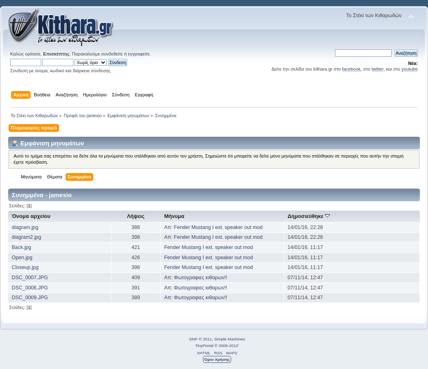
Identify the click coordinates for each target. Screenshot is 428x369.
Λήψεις (135, 216)
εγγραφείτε (139, 53)
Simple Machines (229, 339)
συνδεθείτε (112, 53)
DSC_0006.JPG (30, 288)
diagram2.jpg (26, 237)
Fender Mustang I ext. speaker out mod (208, 247)
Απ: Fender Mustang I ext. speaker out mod (213, 227)
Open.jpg (22, 257)
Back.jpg (21, 247)
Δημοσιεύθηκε (308, 216)
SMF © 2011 (200, 339)
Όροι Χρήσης (217, 359)
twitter (377, 69)
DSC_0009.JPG (30, 297)
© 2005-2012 (226, 345)
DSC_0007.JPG (30, 277)
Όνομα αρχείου (31, 216)
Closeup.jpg (25, 267)
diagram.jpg (25, 227)
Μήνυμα (174, 216)
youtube (410, 69)
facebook (351, 69)
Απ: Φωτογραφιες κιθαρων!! (195, 277)
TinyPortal (204, 345)
